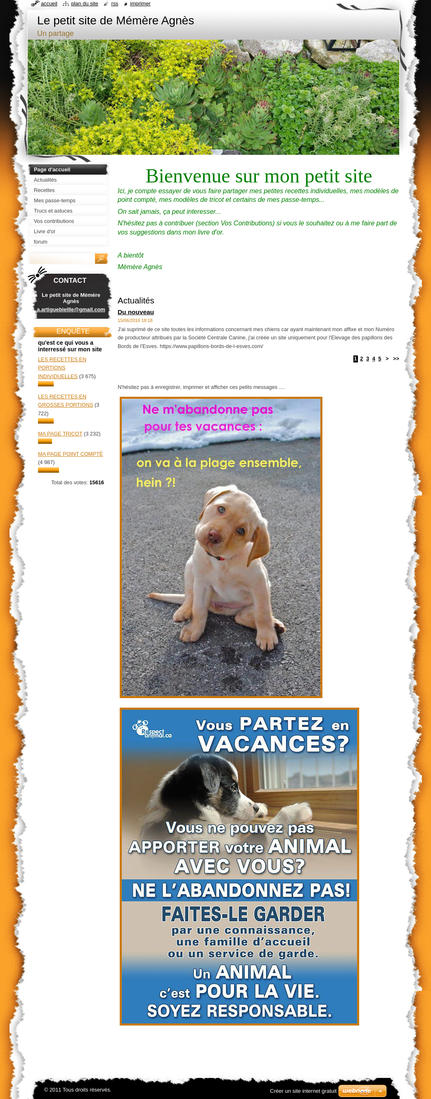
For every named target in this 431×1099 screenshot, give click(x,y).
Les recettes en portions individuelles (62, 367)
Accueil (49, 3)
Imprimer (140, 3)
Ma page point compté (70, 454)
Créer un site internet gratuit (303, 1091)
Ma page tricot (60, 434)
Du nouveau (136, 311)
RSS (114, 3)
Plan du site (84, 3)
